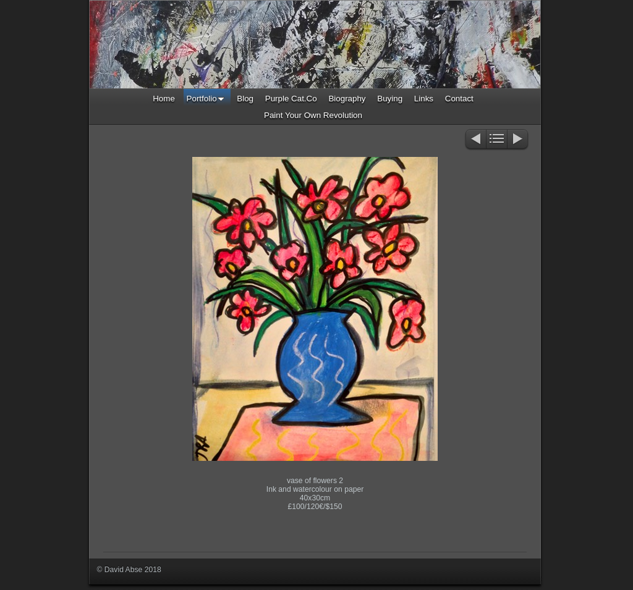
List (497, 140)
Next (518, 140)
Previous (475, 140)
